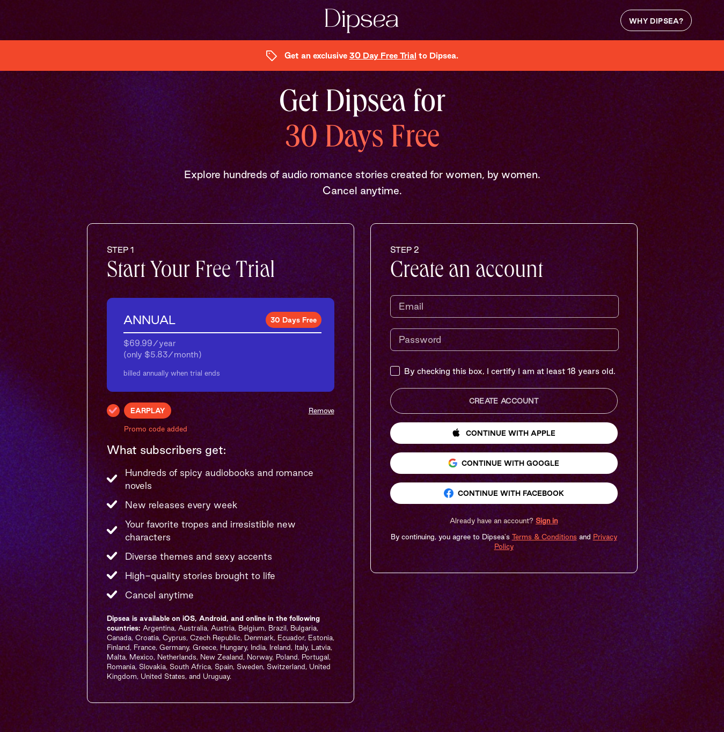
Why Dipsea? (656, 21)
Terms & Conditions (544, 536)
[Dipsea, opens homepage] (361, 21)
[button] (504, 520)
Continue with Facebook (504, 493)
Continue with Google (503, 462)
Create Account (503, 401)
